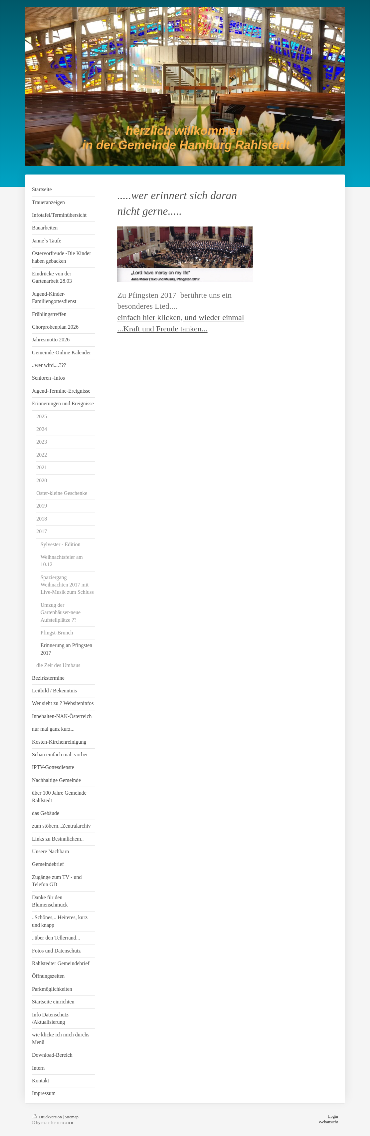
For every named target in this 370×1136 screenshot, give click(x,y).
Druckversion (47, 1117)
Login (333, 1116)
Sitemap (72, 1117)
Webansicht (328, 1122)
